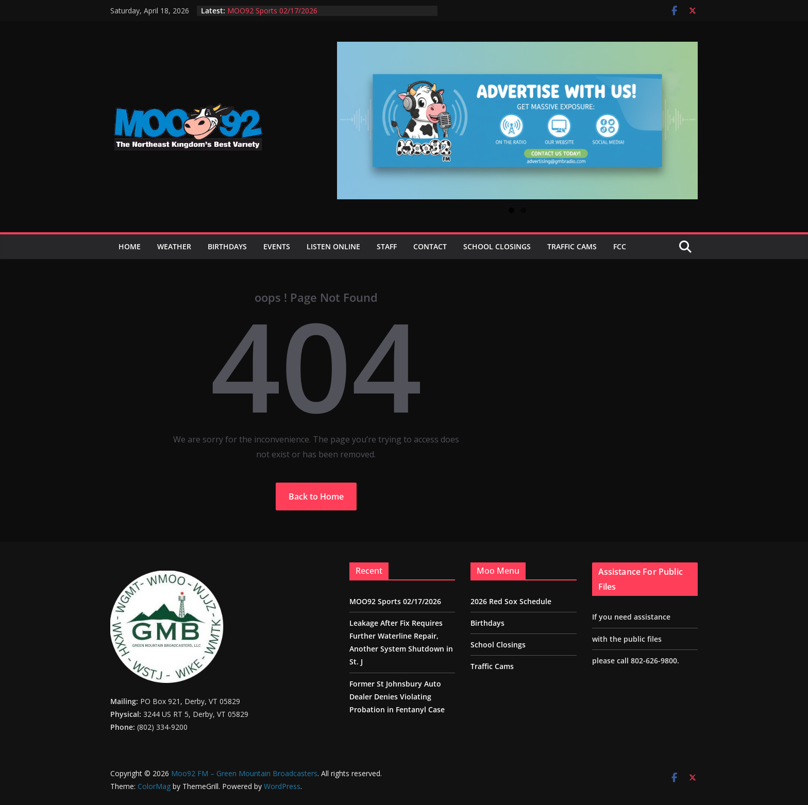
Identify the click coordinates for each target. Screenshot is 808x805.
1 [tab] (511, 210)
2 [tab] (523, 210)
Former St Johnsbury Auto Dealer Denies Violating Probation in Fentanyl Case (397, 696)
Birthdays (227, 246)
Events (276, 246)
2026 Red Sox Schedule (510, 601)
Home (130, 246)
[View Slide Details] (517, 120)
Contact (430, 246)
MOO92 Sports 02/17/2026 (272, 10)
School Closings (497, 246)
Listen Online (333, 246)
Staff (387, 246)
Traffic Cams (572, 246)
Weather (174, 246)
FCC (619, 246)
